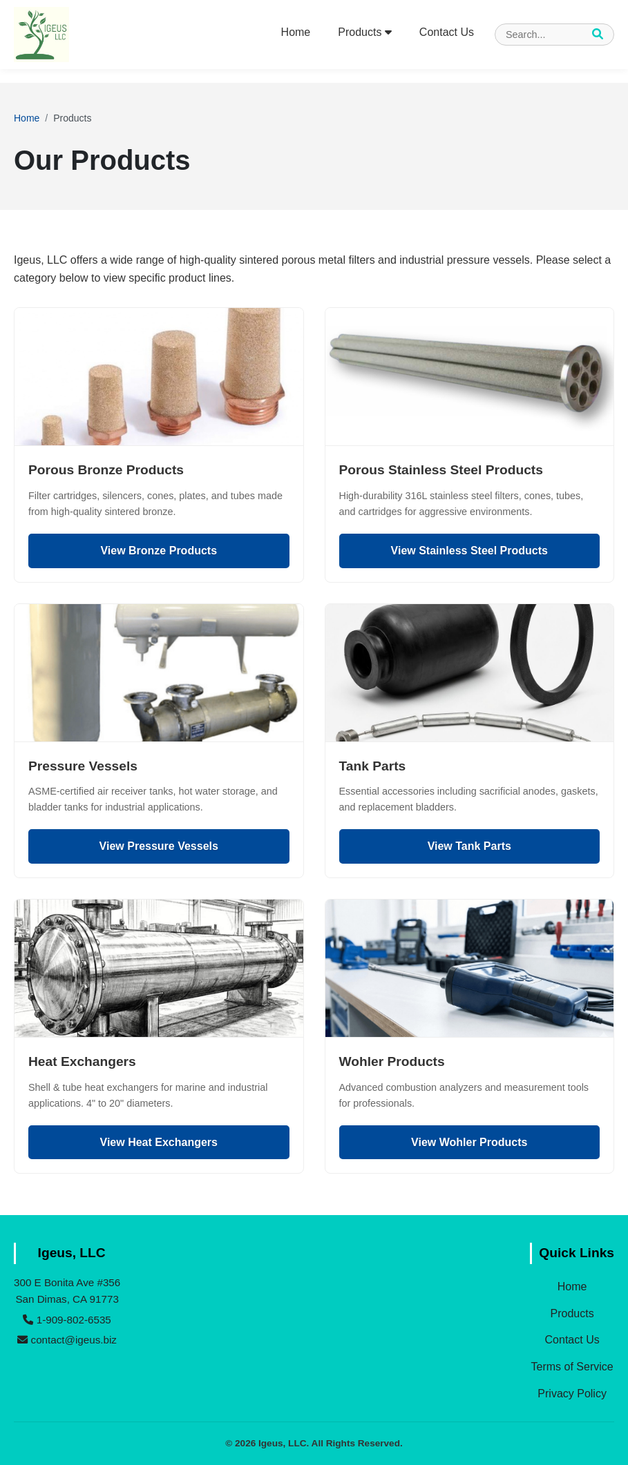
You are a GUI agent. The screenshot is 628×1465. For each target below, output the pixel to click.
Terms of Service (572, 1366)
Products (365, 32)
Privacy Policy (572, 1393)
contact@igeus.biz (67, 1340)
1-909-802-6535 (67, 1320)
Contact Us (446, 32)
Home (296, 32)
